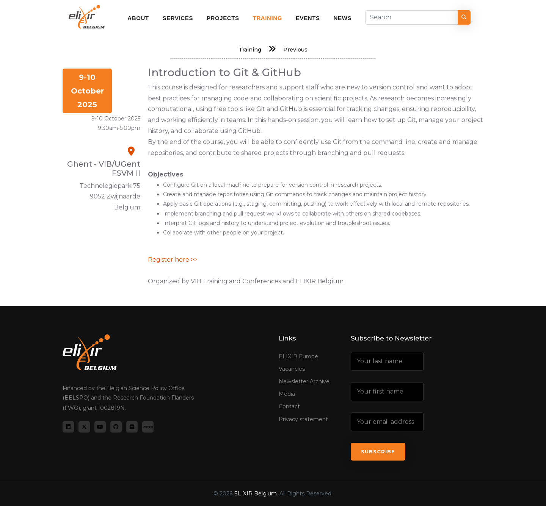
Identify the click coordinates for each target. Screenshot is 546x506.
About (138, 18)
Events (308, 18)
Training (267, 18)
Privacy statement (303, 419)
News (342, 18)
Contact (289, 406)
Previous (295, 49)
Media (287, 393)
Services (178, 18)
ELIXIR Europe (298, 356)
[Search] (411, 17)
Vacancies (292, 368)
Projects (223, 18)
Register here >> (173, 259)
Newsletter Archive (304, 381)
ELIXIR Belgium (255, 493)
